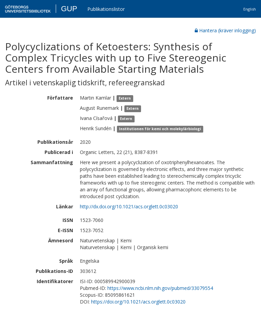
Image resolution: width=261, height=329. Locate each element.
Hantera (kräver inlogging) (225, 30)
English (249, 9)
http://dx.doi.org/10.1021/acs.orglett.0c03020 (129, 206)
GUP (69, 8)
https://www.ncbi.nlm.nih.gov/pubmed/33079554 (160, 288)
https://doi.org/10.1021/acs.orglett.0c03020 (138, 301)
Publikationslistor (106, 9)
